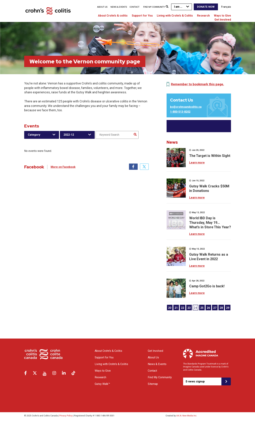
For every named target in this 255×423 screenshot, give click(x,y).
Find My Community (154, 7)
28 (221, 307)
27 (214, 307)
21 (176, 307)
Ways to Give (222, 15)
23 (189, 307)
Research (203, 15)
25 (201, 307)
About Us (102, 7)
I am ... (178, 6)
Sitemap (153, 384)
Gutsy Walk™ (102, 384)
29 (227, 307)
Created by (181, 415)
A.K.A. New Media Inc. (186, 415)
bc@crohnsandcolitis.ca (186, 106)
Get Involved (222, 19)
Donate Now (206, 6)
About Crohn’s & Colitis (108, 350)
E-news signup (195, 381)
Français (226, 6)
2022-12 (69, 134)
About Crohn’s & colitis (113, 15)
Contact (134, 7)
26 (208, 307)
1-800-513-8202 (180, 111)
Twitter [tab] (144, 167)
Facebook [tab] (133, 167)
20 (169, 307)
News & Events (119, 7)
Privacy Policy (66, 415)
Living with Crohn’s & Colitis (175, 15)
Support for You (142, 15)
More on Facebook (63, 167)
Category (34, 134)
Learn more (197, 162)
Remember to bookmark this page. (197, 84)
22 (182, 307)
